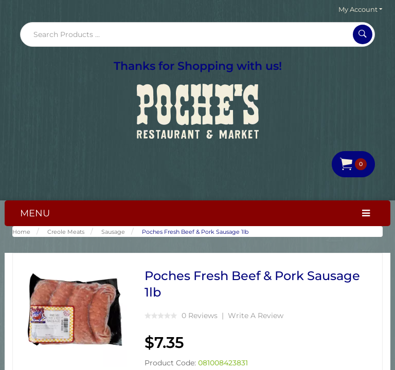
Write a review (255, 315)
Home (21, 231)
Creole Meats (65, 231)
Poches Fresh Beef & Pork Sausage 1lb (195, 231)
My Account (360, 9)
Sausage (113, 231)
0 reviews (200, 315)
